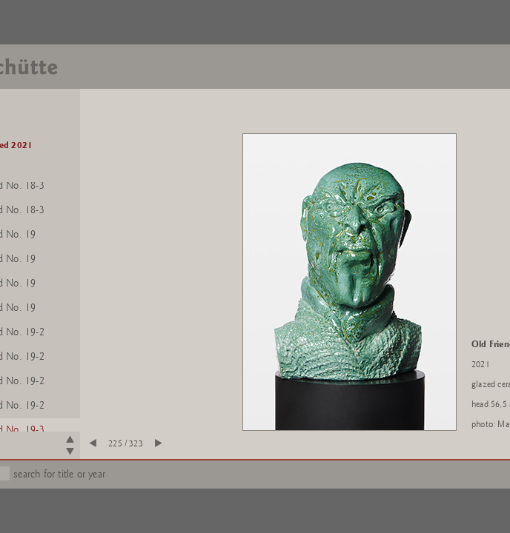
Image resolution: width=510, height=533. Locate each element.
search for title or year (59, 474)
